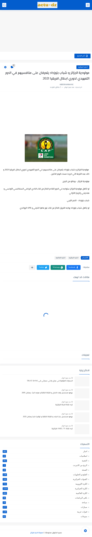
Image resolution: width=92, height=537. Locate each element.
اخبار (45, 451)
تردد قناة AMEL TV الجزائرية (62, 428)
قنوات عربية (45, 512)
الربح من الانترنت (45, 465)
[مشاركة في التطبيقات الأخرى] (32, 267)
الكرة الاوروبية (45, 484)
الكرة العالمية (60, 258)
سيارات (45, 507)
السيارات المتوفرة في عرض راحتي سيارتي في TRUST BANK (50, 381)
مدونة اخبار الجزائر (36, 532)
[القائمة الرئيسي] (88, 5)
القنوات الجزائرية (45, 479)
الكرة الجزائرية (83, 67)
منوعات (45, 516)
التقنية (45, 460)
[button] (73, 267)
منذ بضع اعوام (66, 378)
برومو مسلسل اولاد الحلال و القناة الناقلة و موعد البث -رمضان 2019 (47, 392)
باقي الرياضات (45, 498)
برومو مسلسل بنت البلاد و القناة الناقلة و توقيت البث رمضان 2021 (48, 416)
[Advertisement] (46, 31)
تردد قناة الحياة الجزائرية (64, 404)
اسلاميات (45, 456)
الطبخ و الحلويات (45, 474)
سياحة (45, 502)
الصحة (45, 470)
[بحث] (4, 5)
